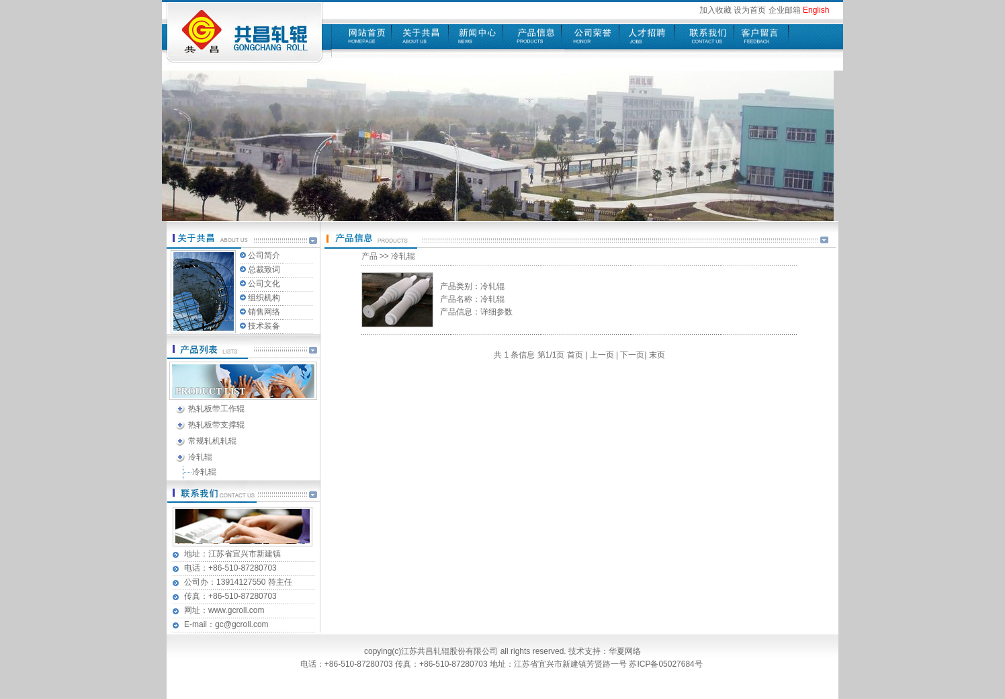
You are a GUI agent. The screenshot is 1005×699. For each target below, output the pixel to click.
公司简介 (264, 255)
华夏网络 (625, 651)
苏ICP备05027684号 (667, 664)
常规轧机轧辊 (212, 441)
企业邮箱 (785, 10)
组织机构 (264, 297)
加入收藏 (715, 10)
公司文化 (264, 283)
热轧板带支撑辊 (216, 424)
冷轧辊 (200, 457)
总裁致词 (264, 269)
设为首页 (750, 10)
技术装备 (264, 326)
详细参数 (496, 312)
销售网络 (264, 312)
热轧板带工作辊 (216, 408)
